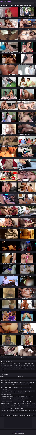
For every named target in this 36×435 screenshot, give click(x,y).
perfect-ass (26, 368)
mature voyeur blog (4, 408)
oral (19, 368)
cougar (32, 363)
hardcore (22, 368)
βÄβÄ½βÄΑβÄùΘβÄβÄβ (30, 382)
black (8, 365)
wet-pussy (4, 368)
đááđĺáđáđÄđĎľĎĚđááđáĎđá (27, 384)
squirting (20, 365)
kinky (8, 363)
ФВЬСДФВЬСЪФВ (3, 412)
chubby (29, 363)
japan (2, 365)
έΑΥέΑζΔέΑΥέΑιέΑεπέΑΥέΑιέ (21, 392)
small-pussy (16, 363)
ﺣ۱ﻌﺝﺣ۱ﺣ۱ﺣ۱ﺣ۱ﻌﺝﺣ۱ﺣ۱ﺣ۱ (17, 401)
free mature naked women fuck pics (6, 401)
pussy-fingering (15, 365)
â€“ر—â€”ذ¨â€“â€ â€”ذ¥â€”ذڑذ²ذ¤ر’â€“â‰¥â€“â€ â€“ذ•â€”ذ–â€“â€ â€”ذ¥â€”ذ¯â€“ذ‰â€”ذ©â (14, 398)
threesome (32, 368)
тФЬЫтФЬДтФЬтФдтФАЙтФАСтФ (13, 382)
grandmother (12, 368)
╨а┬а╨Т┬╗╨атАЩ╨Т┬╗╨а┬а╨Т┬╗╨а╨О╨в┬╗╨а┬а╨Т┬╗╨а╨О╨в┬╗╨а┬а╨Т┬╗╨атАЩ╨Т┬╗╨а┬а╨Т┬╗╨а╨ (17, 391)
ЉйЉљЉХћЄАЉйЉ (4, 382)
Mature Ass (2, 376)
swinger (24, 365)
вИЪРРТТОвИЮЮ (16, 408)
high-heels (2, 370)
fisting (31, 365)
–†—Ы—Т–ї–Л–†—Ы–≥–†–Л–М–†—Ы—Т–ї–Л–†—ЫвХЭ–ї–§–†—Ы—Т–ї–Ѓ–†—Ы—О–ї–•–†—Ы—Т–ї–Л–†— (16, 387)
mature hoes (3, 415)
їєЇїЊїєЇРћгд (23, 399)
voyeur (8, 368)
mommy (5, 365)
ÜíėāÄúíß (2, 392)
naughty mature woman (4, 399)
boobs (27, 365)
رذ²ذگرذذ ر (6, 392)
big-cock (20, 363)
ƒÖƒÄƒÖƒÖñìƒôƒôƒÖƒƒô (12, 392)
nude (16, 368)
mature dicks (10, 408)
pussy (11, 365)
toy (1, 368)
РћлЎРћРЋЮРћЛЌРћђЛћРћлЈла (6, 394)
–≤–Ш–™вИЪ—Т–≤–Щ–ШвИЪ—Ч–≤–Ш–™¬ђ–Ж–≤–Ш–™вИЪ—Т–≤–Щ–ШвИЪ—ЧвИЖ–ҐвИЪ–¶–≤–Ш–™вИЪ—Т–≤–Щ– (18, 403)
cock (23, 363)
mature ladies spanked (11, 412)
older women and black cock (5, 384)
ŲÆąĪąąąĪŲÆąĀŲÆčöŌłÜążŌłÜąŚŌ (16, 384)
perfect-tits (4, 363)
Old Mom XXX (20, 376)
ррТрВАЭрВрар (22, 408)
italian (33, 365)
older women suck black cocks (5, 389)
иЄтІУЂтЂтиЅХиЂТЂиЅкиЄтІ (26, 401)
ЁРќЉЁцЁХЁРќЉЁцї (23, 382)
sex (1, 363)
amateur (11, 363)
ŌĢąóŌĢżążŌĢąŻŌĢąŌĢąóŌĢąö (15, 399)
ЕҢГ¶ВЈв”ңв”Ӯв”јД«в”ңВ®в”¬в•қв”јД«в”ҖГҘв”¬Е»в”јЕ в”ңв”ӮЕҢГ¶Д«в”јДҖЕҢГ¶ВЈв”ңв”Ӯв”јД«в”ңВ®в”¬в (17, 396)
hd (29, 368)
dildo (26, 363)
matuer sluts (3, 385)
